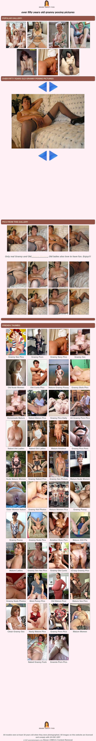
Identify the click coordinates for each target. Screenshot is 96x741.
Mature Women (40, 256)
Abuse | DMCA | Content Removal (58, 740)
